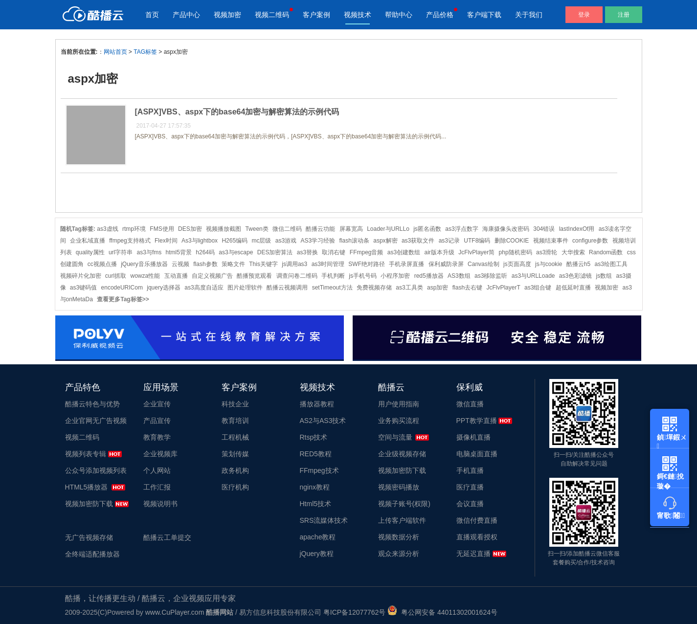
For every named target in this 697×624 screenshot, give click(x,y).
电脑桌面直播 (476, 454)
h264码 (205, 252)
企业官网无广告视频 (96, 420)
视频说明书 (160, 504)
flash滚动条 (354, 240)
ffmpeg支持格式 (129, 240)
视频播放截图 (223, 228)
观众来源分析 (398, 553)
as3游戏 (285, 240)
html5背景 (179, 252)
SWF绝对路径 (366, 264)
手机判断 (333, 275)
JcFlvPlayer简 (476, 252)
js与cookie (548, 264)
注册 (624, 14)
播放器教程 (317, 404)
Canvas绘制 (483, 264)
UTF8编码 (477, 240)
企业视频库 (160, 454)
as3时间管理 (328, 264)
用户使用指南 (398, 404)
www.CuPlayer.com (174, 612)
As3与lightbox (199, 240)
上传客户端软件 (402, 520)
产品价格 (439, 15)
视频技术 (357, 15)
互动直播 (176, 275)
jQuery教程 (317, 553)
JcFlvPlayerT (503, 287)
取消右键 (333, 252)
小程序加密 (395, 275)
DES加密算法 (275, 252)
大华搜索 (573, 252)
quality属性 (90, 252)
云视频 (180, 264)
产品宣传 (157, 420)
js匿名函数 (427, 228)
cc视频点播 (102, 264)
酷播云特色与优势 (92, 404)
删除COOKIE (512, 240)
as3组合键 (537, 287)
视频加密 (227, 15)
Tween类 (256, 228)
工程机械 (235, 437)
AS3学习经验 (317, 240)
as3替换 (307, 252)
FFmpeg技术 (319, 470)
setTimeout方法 (332, 287)
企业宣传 (157, 404)
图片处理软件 (245, 287)
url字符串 (121, 252)
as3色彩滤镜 (575, 275)
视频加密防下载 (89, 504)
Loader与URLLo (388, 228)
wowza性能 (145, 275)
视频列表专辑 (85, 454)
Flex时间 (166, 240)
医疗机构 (235, 487)
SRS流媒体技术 (324, 520)
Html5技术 (316, 504)
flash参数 (205, 264)
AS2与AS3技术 (323, 420)
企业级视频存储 (402, 454)
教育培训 (235, 420)
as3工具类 (409, 287)
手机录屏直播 (406, 264)
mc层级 (261, 240)
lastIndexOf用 (577, 228)
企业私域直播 (87, 240)
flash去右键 (467, 287)
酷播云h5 (578, 264)
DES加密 (190, 228)
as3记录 (449, 240)
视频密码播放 (398, 487)
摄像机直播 (473, 437)
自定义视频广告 (212, 275)
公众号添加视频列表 (96, 470)
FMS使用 (162, 228)
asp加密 (437, 287)
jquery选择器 (163, 287)
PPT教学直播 (476, 420)
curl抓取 (115, 275)
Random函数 (606, 252)
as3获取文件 (418, 240)
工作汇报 (157, 487)
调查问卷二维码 (296, 275)
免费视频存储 (374, 287)
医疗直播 (470, 487)
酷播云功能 (320, 228)
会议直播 (470, 504)
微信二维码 (287, 228)
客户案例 (316, 15)
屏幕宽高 (351, 228)
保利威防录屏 (446, 264)
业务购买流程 (398, 420)
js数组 (604, 275)
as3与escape (236, 252)
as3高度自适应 (203, 287)
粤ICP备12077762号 (354, 612)
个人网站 (157, 470)
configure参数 (590, 240)
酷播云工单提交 (167, 537)
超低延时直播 (573, 287)
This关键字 (263, 264)
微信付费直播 (476, 520)
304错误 (544, 228)
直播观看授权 (476, 537)
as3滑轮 (546, 252)
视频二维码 (272, 15)
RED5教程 (316, 454)
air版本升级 (439, 252)
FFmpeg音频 (366, 252)
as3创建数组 (403, 252)
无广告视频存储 (89, 537)
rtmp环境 (134, 228)
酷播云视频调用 (287, 287)
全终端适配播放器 (92, 554)
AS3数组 (459, 275)
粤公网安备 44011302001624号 (442, 612)
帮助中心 (398, 15)
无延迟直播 (473, 553)
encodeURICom (122, 287)
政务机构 (235, 470)
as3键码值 (83, 287)
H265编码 (234, 240)
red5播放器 (429, 275)
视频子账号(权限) (404, 504)
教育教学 (157, 437)
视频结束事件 (550, 240)
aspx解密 (385, 240)
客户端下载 (484, 15)
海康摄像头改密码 (505, 228)
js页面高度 (517, 264)
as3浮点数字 (461, 228)
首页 (152, 15)
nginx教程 (315, 487)
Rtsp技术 (314, 437)
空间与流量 (395, 437)
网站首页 (115, 51)
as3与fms (149, 252)
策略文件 (233, 264)
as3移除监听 (490, 275)
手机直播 (470, 470)
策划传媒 (235, 454)
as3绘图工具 (611, 264)
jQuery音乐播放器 (144, 264)
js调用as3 (294, 264)
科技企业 (235, 404)
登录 (584, 14)
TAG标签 (145, 51)
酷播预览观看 (254, 275)
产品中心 (186, 15)
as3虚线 (107, 228)
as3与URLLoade (533, 275)
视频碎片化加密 (80, 275)
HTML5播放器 (86, 487)
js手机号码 (363, 275)
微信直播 (470, 404)
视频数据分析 (398, 537)
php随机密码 (515, 252)
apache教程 (318, 537)
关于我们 (528, 15)
